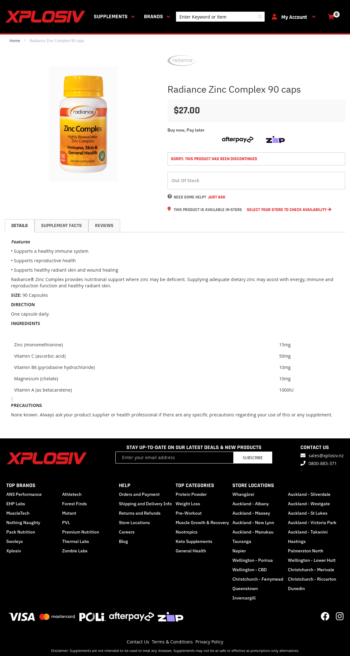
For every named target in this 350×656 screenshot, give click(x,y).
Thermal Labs (75, 541)
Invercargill (244, 598)
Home (14, 40)
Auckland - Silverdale (309, 494)
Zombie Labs (75, 551)
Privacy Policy (209, 642)
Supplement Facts (61, 225)
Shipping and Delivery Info (145, 504)
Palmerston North (305, 551)
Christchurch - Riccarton (312, 579)
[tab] (19, 225)
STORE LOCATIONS (253, 485)
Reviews (104, 225)
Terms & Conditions (172, 642)
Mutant (69, 513)
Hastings (297, 541)
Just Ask (216, 197)
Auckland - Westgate (309, 504)
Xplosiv (13, 551)
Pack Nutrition (20, 532)
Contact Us (138, 642)
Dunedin (296, 588)
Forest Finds (74, 504)
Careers (127, 532)
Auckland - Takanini (308, 532)
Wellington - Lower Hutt (312, 560)
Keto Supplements (194, 541)
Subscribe (253, 457)
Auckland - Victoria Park (312, 522)
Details (19, 225)
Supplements (111, 16)
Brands (153, 16)
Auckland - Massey (251, 513)
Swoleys (14, 541)
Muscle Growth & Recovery (202, 522)
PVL (66, 522)
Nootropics (187, 532)
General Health (191, 551)
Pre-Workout (189, 513)
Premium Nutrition (80, 532)
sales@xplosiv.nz (326, 455)
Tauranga (241, 541)
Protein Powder (191, 494)
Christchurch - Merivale (311, 569)
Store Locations (134, 522)
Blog (123, 541)
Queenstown (245, 588)
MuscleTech (17, 513)
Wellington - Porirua (252, 560)
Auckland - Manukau (252, 532)
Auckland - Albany (250, 504)
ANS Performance (24, 494)
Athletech (72, 494)
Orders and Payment (139, 494)
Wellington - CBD (249, 569)
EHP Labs (15, 504)
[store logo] (46, 16)
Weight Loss (188, 504)
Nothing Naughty (23, 522)
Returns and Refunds (140, 513)
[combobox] (220, 17)
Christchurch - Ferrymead (257, 579)
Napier (239, 551)
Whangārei (243, 494)
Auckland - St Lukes (307, 513)
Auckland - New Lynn (253, 522)
